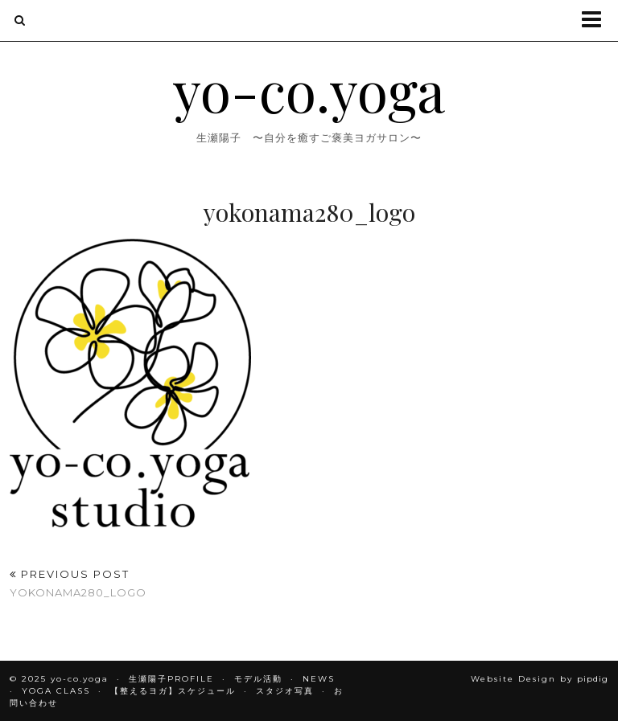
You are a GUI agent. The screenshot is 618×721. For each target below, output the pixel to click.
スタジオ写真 (285, 691)
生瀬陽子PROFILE (171, 679)
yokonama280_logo (78, 583)
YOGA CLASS (56, 691)
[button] (597, 20)
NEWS (319, 679)
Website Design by (539, 679)
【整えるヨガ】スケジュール (173, 691)
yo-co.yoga (309, 89)
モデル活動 (258, 679)
